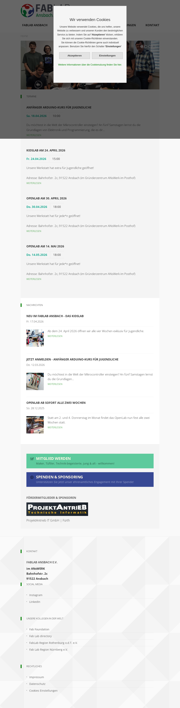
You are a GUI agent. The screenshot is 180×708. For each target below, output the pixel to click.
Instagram (35, 595)
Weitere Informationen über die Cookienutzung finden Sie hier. (90, 64)
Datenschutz (37, 684)
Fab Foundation (39, 629)
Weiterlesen (33, 183)
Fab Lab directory (40, 636)
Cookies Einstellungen (43, 690)
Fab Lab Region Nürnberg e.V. (48, 649)
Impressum (36, 677)
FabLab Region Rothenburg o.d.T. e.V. (53, 643)
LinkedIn (34, 602)
